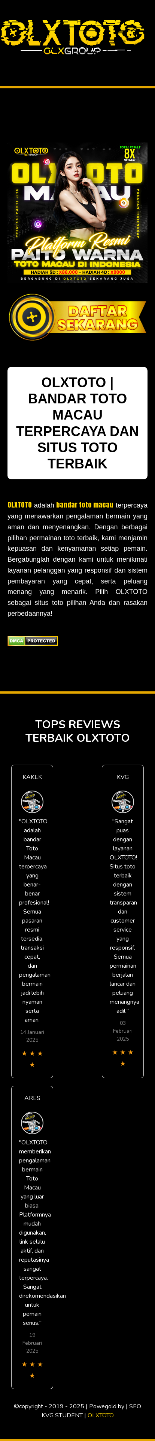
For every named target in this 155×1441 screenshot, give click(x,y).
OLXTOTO (19, 505)
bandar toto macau (84, 505)
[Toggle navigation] (6, 61)
